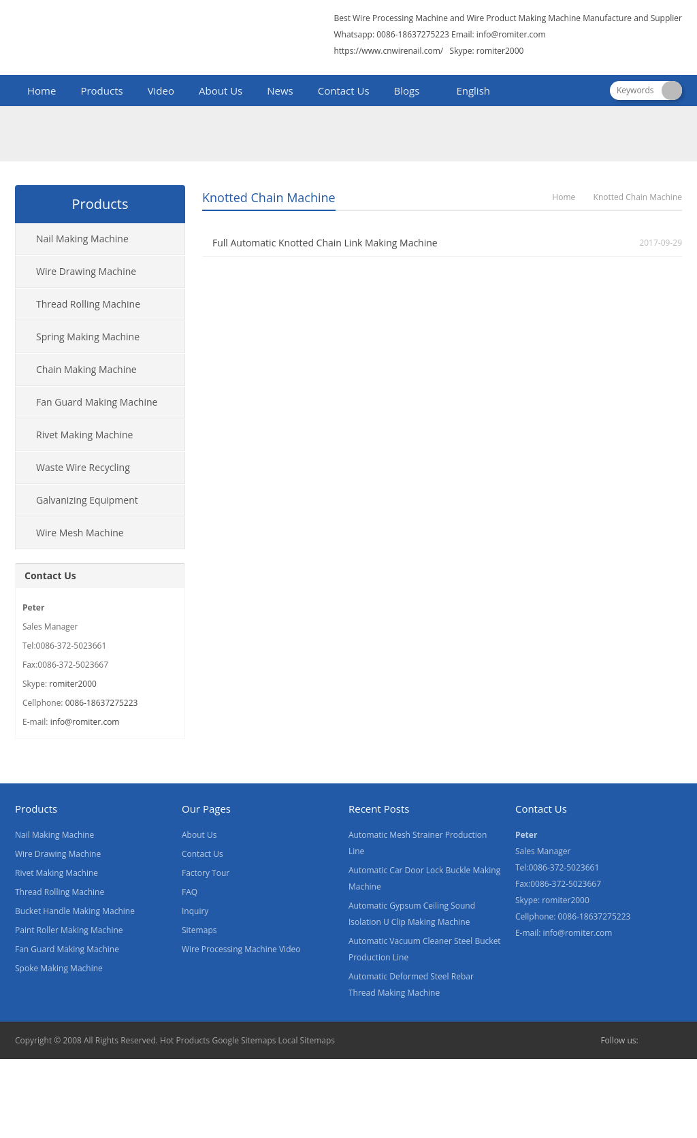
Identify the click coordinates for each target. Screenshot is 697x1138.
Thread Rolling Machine (88, 303)
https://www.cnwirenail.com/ (388, 50)
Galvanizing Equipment (87, 499)
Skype (674, 1041)
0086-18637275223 (101, 703)
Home (41, 90)
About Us (220, 90)
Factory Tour (205, 873)
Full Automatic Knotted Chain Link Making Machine (325, 242)
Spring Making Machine (88, 336)
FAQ (189, 892)
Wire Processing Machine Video (241, 949)
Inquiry (195, 911)
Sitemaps (199, 930)
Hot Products (185, 1040)
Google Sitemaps (244, 1040)
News (280, 90)
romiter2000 (73, 683)
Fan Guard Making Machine (96, 401)
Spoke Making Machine (59, 968)
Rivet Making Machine (84, 434)
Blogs (407, 90)
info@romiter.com (511, 34)
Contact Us (344, 90)
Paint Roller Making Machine (69, 930)
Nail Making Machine (82, 238)
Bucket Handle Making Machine (75, 911)
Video (161, 90)
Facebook (652, 1041)
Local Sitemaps (307, 1040)
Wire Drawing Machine (86, 271)
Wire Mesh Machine (80, 532)
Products (101, 90)
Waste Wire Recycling (83, 467)
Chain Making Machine (86, 369)
